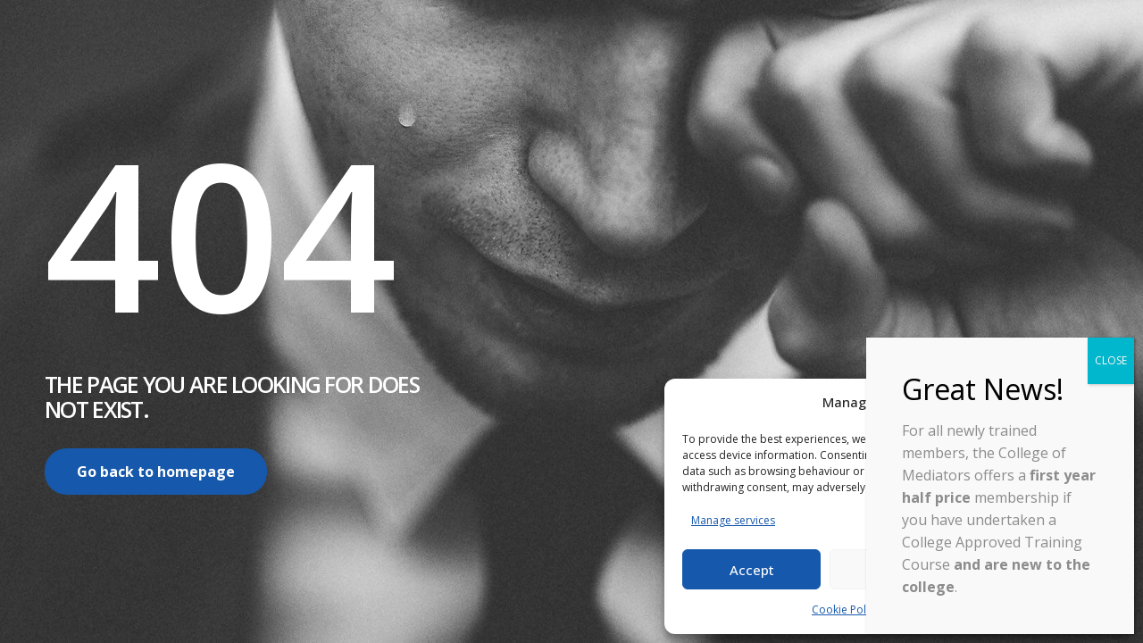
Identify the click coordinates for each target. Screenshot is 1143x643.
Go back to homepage (156, 471)
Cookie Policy (846, 609)
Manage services (733, 520)
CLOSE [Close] (1111, 360)
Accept (752, 570)
